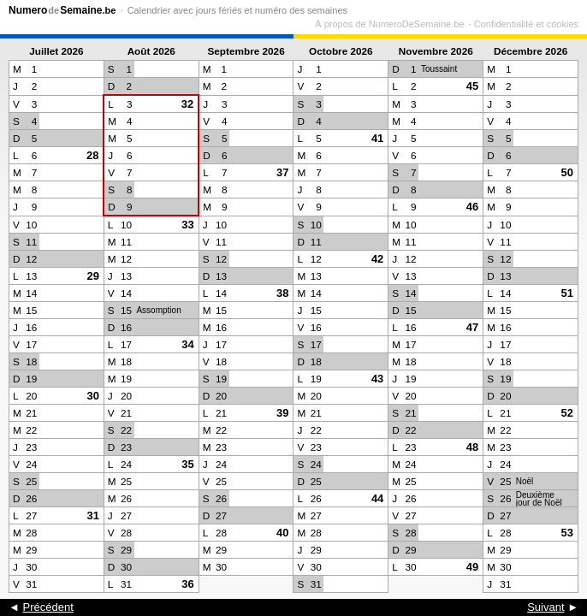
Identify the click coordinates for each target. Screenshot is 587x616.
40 (282, 532)
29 (92, 276)
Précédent (47, 607)
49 (472, 566)
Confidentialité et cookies (526, 24)
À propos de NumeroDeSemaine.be (389, 24)
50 (567, 172)
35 (187, 464)
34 (187, 344)
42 (377, 258)
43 (377, 378)
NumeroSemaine (62, 10)
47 (472, 327)
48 (472, 447)
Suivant (545, 607)
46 (472, 206)
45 (472, 86)
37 (282, 172)
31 (92, 515)
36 (187, 584)
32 (187, 104)
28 (92, 155)
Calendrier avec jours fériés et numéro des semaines (237, 10)
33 (187, 224)
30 (92, 395)
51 (567, 293)
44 (377, 498)
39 (282, 412)
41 (377, 138)
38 (282, 293)
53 (567, 532)
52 (567, 412)
